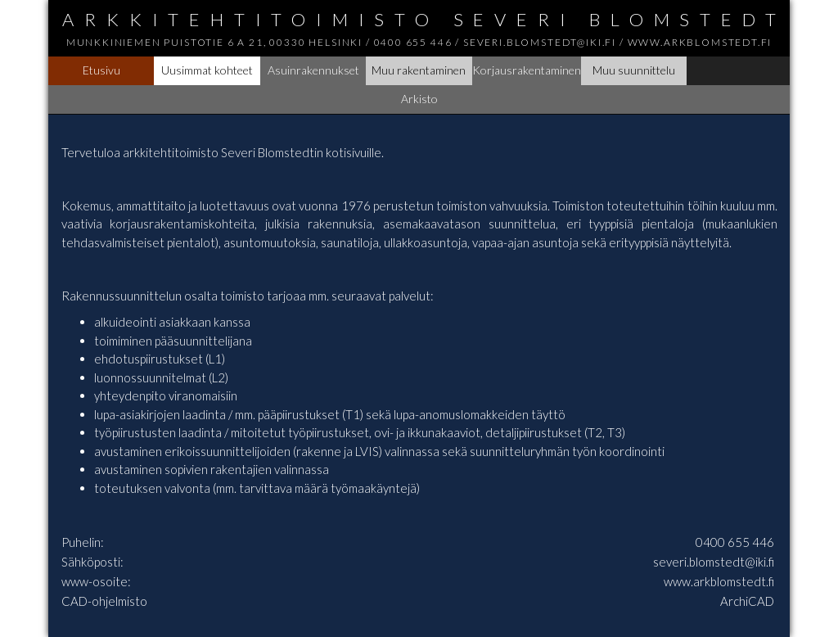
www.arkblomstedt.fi (719, 581)
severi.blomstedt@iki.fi (713, 561)
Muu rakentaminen (419, 70)
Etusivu (101, 70)
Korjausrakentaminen (526, 70)
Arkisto (419, 99)
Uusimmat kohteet (207, 70)
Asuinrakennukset (313, 70)
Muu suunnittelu (633, 70)
